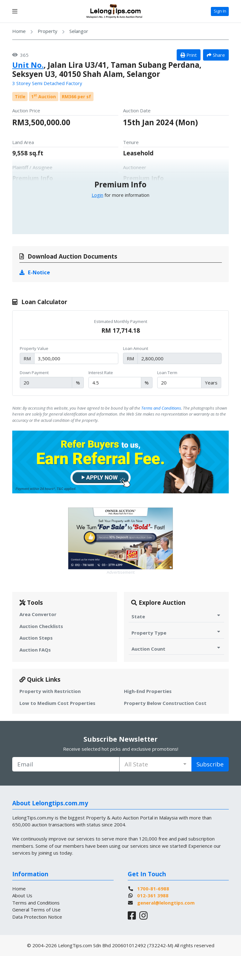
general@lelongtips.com (166, 903)
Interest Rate (100, 372)
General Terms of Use (36, 909)
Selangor (78, 31)
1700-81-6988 (153, 888)
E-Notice (34, 272)
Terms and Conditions (161, 408)
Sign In (220, 11)
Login (97, 195)
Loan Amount (135, 348)
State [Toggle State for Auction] (176, 616)
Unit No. (28, 65)
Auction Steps (36, 638)
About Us (22, 895)
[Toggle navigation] (14, 11)
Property (47, 31)
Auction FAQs (35, 650)
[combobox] (155, 764)
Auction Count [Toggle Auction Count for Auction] (176, 648)
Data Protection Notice (37, 917)
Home (19, 31)
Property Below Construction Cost (165, 703)
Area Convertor (37, 614)
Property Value (34, 348)
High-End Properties (148, 691)
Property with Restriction (50, 691)
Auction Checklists (41, 626)
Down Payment (34, 372)
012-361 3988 (153, 895)
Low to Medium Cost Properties (57, 703)
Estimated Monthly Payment (120, 321)
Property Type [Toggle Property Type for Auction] (176, 632)
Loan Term (167, 372)
